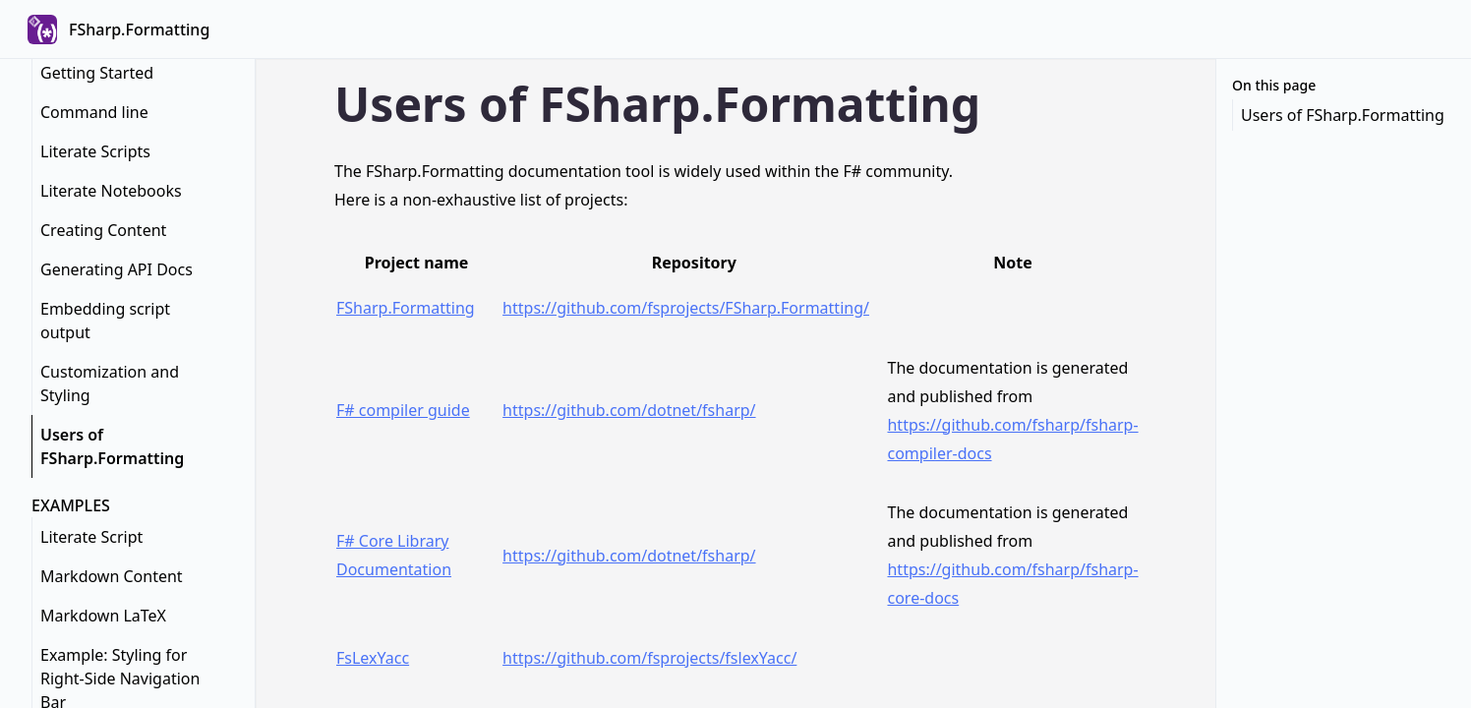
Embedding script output (105, 320)
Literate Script (91, 537)
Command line (94, 112)
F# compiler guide (403, 410)
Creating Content (103, 230)
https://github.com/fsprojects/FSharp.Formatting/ (685, 308)
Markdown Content (111, 576)
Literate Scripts (95, 151)
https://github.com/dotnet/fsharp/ (628, 410)
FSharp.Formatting (405, 308)
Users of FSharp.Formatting (112, 446)
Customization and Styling (109, 383)
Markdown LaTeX (103, 615)
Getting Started (96, 73)
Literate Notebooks (111, 191)
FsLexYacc (372, 658)
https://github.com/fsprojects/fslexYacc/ (649, 658)
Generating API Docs (116, 269)
